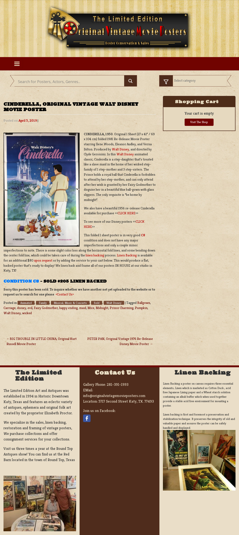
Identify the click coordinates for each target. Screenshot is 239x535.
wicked (27, 313)
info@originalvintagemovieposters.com (114, 395)
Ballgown (143, 303)
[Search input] (70, 81)
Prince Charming (122, 308)
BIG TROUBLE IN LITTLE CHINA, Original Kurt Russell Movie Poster (42, 341)
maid (82, 308)
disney (21, 308)
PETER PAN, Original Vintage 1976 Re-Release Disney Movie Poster (120, 341)
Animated (26, 303)
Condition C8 (21, 281)
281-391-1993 (117, 384)
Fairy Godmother (46, 308)
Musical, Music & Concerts (70, 303)
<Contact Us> (65, 294)
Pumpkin (141, 308)
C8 (143, 235)
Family (43, 303)
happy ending (68, 308)
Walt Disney (120, 149)
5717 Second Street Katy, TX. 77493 (126, 401)
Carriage (10, 308)
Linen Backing (127, 255)
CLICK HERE (126, 213)
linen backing (95, 255)
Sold (96, 303)
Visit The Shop (199, 122)
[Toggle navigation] (17, 64)
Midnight (102, 308)
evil (30, 308)
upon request (43, 260)
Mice (91, 308)
